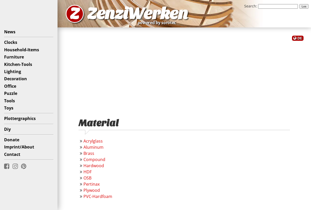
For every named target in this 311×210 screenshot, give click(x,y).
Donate (11, 140)
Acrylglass (93, 141)
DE (299, 38)
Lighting (12, 71)
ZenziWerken (137, 13)
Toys (8, 108)
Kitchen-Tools (18, 64)
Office (10, 86)
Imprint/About (19, 147)
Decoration (15, 79)
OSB (87, 178)
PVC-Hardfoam (97, 196)
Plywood (91, 190)
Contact (12, 154)
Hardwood (93, 165)
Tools (9, 101)
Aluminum (93, 147)
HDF (87, 172)
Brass (88, 153)
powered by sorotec (158, 22)
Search (250, 6)
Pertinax (91, 184)
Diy (7, 129)
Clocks (10, 42)
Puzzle (10, 93)
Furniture (14, 57)
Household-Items (21, 50)
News (9, 32)
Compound (94, 159)
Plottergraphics (20, 118)
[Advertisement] (184, 76)
